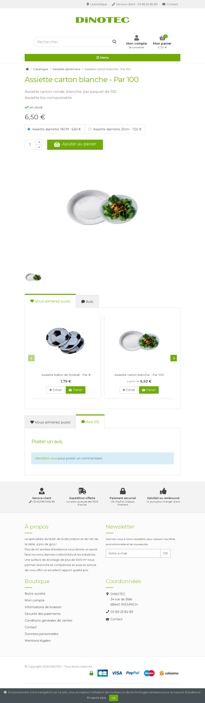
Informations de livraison (43, 607)
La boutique (97, 4)
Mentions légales (37, 641)
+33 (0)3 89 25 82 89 (43, 501)
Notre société (35, 594)
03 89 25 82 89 (135, 4)
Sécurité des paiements (43, 614)
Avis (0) (90, 422)
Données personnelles (41, 634)
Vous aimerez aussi (50, 301)
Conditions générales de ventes (48, 620)
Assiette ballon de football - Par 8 (66, 375)
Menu (102, 58)
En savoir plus (96, 697)
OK (165, 553)
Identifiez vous (46, 458)
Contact (170, 4)
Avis (87, 301)
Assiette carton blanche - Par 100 (139, 375)
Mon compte (35, 600)
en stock (34, 107)
